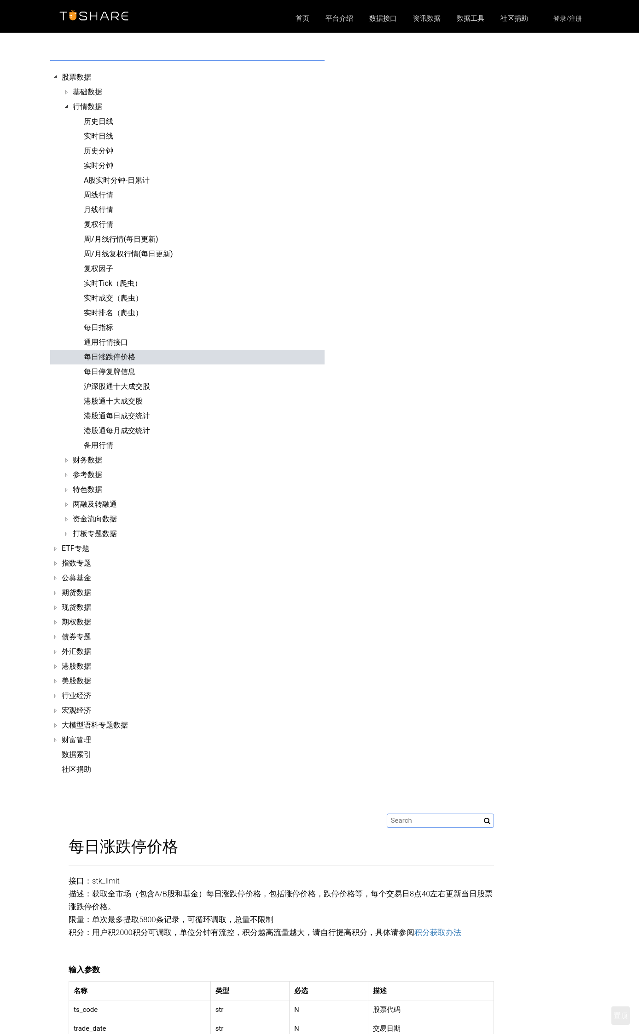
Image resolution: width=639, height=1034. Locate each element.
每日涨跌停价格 (109, 356)
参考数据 (87, 474)
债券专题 (76, 636)
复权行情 (98, 224)
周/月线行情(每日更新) (121, 239)
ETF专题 (75, 548)
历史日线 (98, 121)
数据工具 (470, 18)
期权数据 (76, 622)
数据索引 (76, 754)
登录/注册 (567, 18)
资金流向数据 (95, 518)
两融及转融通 (95, 504)
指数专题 (76, 563)
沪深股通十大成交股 (117, 386)
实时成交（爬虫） (113, 298)
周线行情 (98, 195)
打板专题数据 (95, 533)
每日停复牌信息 (109, 371)
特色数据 (87, 489)
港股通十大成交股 (113, 401)
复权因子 (98, 268)
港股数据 (76, 666)
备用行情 (98, 445)
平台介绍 (339, 18)
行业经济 (76, 695)
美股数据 (76, 680)
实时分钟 (98, 165)
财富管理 (76, 739)
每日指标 (98, 327)
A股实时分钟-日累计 (117, 180)
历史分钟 (98, 150)
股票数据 (76, 77)
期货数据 (76, 592)
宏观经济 (76, 710)
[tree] (117, 423)
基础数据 (87, 91)
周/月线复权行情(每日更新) (128, 253)
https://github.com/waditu (475, 1020)
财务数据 (87, 460)
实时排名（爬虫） (113, 312)
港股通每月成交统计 (117, 430)
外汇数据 (76, 651)
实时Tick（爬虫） (113, 283)
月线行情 (98, 209)
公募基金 (76, 577)
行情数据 (87, 106)
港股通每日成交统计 (117, 415)
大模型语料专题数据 (95, 725)
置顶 (620, 1015)
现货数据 (76, 607)
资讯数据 (427, 18)
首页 (302, 18)
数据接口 (383, 18)
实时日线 (98, 136)
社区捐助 (514, 18)
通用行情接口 (106, 342)
